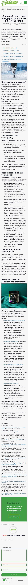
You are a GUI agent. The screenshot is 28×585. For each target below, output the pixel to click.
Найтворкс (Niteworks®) (11, 341)
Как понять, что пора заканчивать (13, 56)
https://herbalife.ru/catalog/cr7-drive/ (10, 432)
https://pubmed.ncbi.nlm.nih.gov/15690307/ (15, 458)
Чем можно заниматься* (10, 48)
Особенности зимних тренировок (12, 53)
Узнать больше (14, 516)
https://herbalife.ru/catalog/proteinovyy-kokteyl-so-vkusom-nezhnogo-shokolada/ (13, 463)
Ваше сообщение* (7, 550)
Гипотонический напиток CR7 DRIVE (14, 320)
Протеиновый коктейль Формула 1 (14, 364)
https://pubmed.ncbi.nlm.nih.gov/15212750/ (12, 439)
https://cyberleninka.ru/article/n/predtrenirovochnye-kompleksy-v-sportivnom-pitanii (14, 475)
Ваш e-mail (5, 569)
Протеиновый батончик (11, 383)
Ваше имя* (5, 564)
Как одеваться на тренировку (11, 50)
